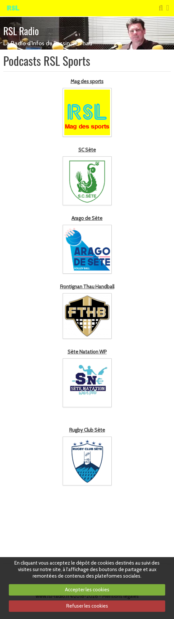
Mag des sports (87, 81)
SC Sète (87, 150)
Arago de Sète (87, 218)
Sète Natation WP (87, 352)
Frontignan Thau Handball (87, 287)
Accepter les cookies (87, 590)
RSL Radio (21, 30)
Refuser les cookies (87, 606)
